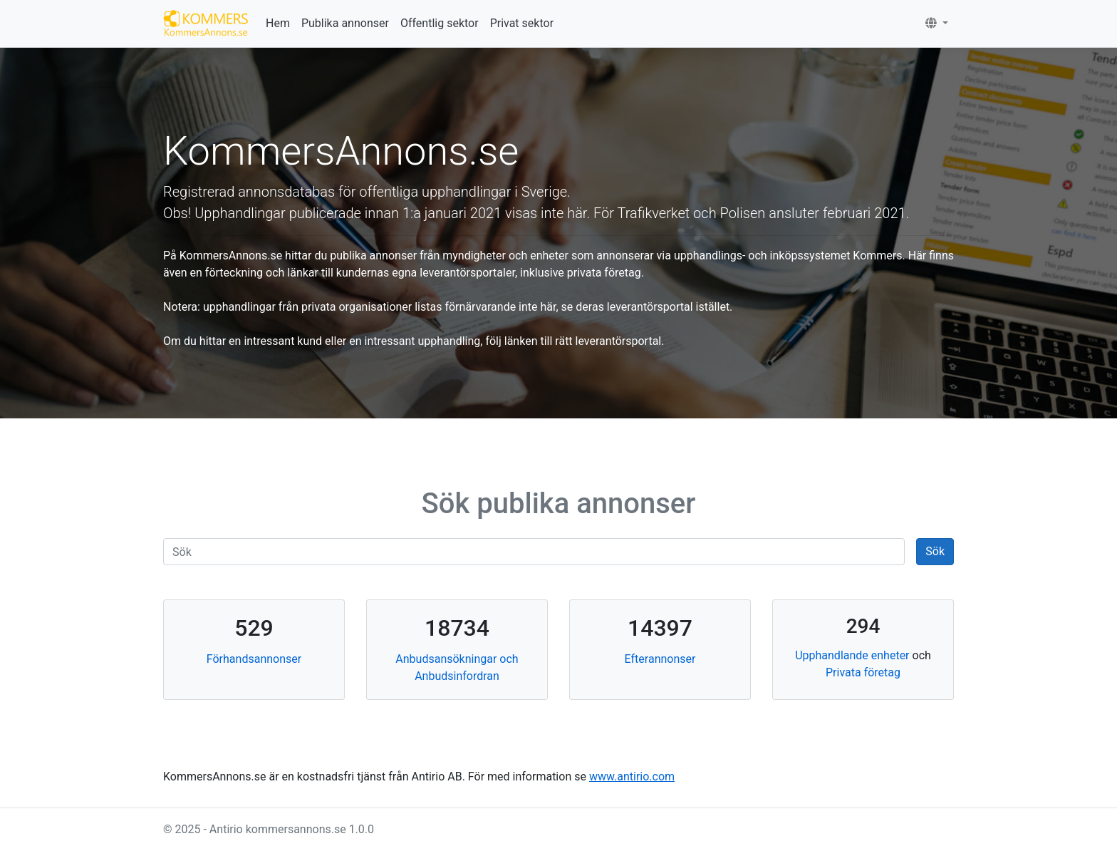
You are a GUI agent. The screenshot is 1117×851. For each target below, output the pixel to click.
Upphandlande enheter (852, 655)
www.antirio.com (632, 776)
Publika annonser (345, 23)
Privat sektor (522, 23)
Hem (278, 23)
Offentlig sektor (439, 23)
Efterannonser (660, 659)
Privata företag (863, 672)
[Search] (534, 551)
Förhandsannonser (254, 659)
